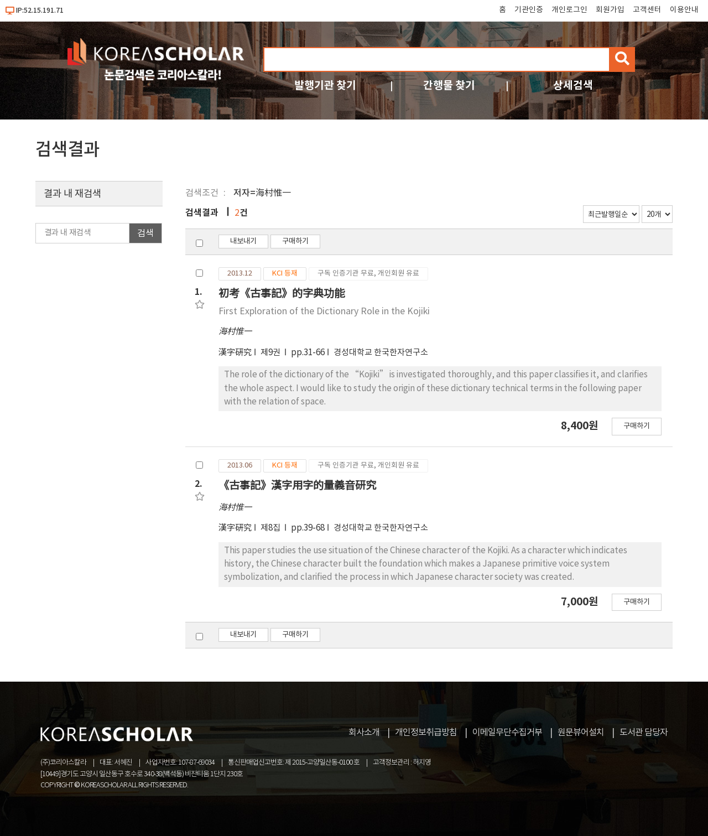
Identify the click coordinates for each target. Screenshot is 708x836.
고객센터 (647, 10)
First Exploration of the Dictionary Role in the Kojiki (324, 311)
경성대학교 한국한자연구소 (381, 352)
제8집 (271, 528)
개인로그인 (569, 10)
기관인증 (528, 10)
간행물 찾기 (449, 85)
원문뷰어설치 (581, 733)
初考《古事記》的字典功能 (281, 293)
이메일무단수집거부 (507, 733)
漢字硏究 (235, 352)
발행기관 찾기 (325, 85)
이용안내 (684, 10)
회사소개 (363, 733)
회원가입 (610, 10)
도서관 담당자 (644, 733)
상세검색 (573, 85)
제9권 (271, 352)
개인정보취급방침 (426, 733)
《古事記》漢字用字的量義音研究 (297, 485)
